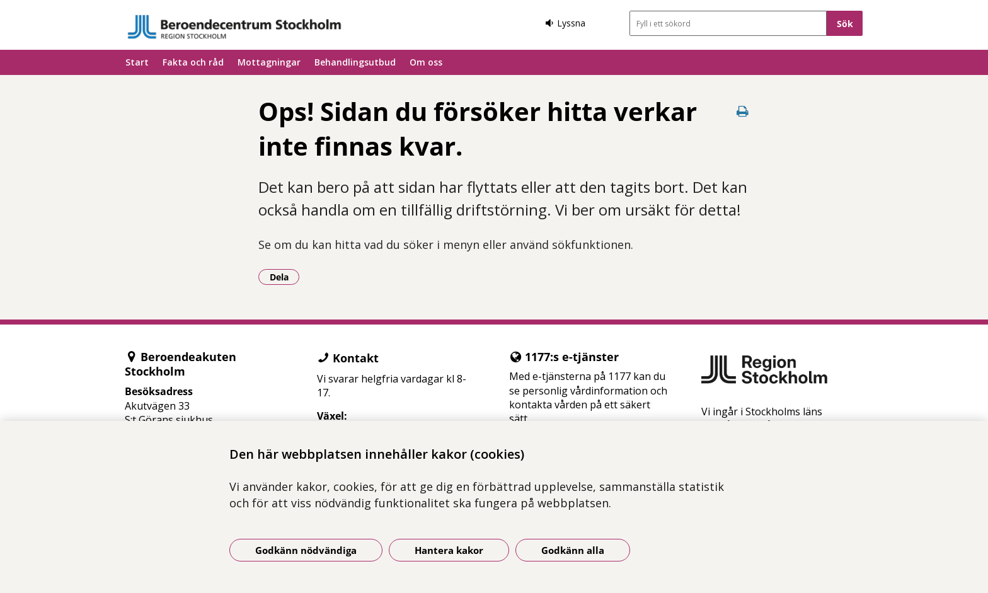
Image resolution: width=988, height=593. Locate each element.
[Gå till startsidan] (234, 27)
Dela (285, 276)
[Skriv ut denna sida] (743, 111)
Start (137, 62)
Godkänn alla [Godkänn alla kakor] (572, 550)
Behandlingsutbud (355, 62)
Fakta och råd (193, 62)
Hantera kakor (449, 550)
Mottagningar (269, 62)
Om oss (426, 62)
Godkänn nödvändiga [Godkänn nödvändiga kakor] (306, 550)
